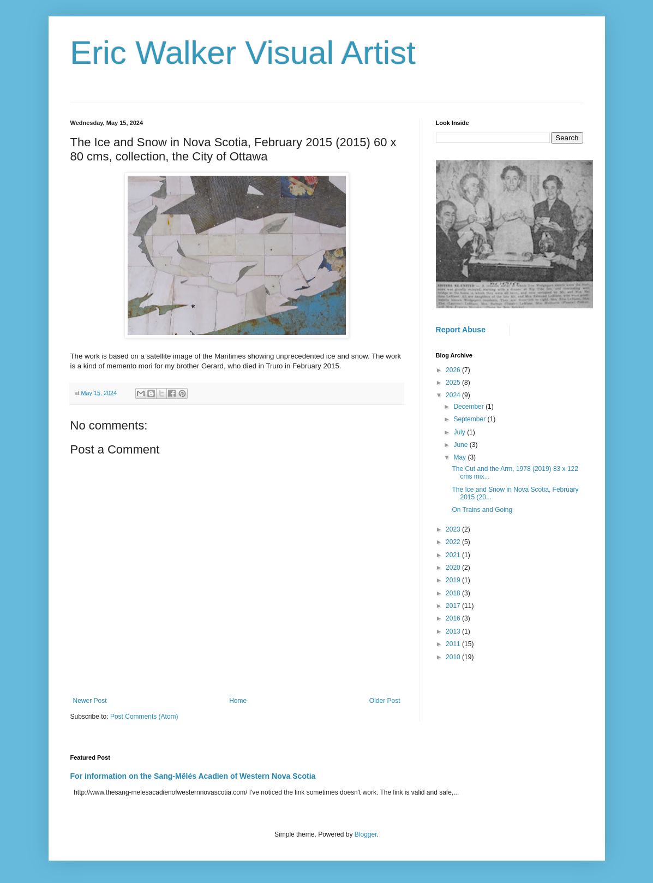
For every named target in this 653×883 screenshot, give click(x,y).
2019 (454, 580)
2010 (454, 657)
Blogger (366, 834)
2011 (454, 644)
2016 (454, 618)
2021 (454, 555)
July (460, 432)
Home (238, 701)
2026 (454, 370)
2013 (454, 631)
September (470, 419)
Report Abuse (461, 329)
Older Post (384, 701)
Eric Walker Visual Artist (243, 52)
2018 (454, 593)
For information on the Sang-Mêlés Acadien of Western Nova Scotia (193, 776)
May (460, 457)
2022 (454, 542)
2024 (454, 395)
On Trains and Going (482, 510)
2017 (454, 606)
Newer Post (90, 701)
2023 (454, 529)
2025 (454, 382)
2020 (454, 567)
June (461, 445)
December (469, 406)
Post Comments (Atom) (144, 716)
